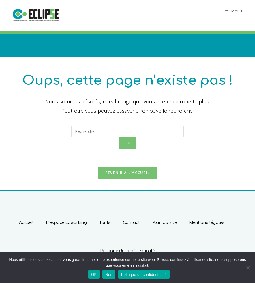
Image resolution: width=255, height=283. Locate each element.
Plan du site (164, 222)
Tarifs (104, 222)
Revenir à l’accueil (127, 172)
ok (127, 143)
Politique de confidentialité (127, 251)
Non (108, 274)
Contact (131, 222)
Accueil (26, 222)
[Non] (248, 268)
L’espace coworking (66, 222)
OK (94, 274)
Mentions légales (206, 222)
